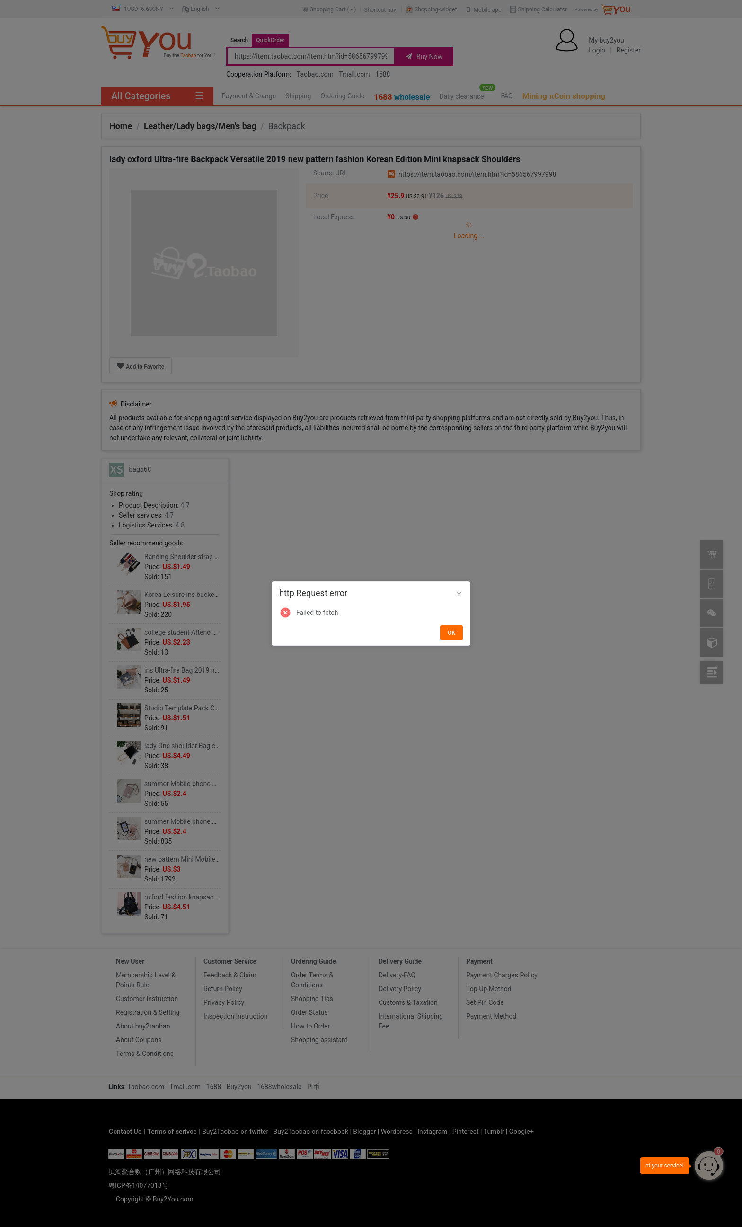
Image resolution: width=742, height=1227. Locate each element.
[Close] (459, 594)
